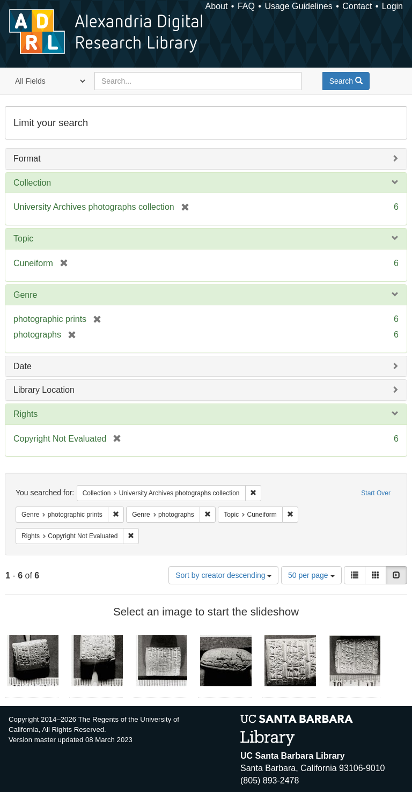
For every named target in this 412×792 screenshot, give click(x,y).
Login (392, 6)
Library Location (44, 389)
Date (22, 366)
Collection (32, 182)
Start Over (376, 493)
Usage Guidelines (298, 6)
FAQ (246, 6)
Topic (23, 238)
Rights (25, 414)
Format (27, 158)
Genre (25, 294)
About (216, 6)
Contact (357, 6)
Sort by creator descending (223, 575)
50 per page (311, 575)
